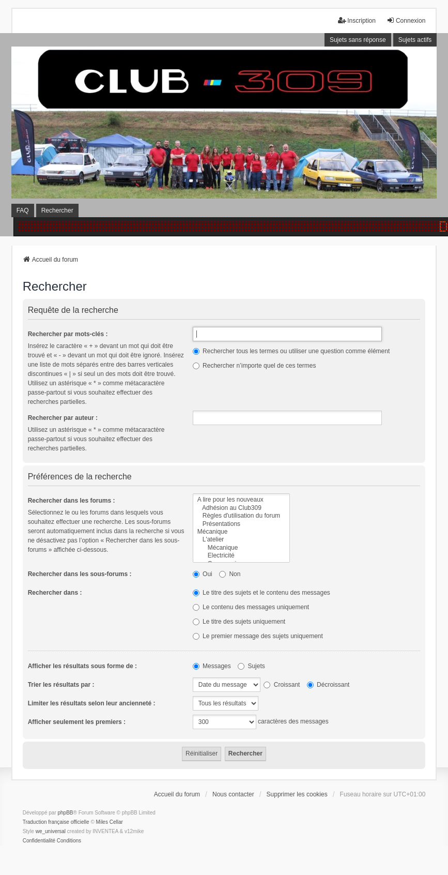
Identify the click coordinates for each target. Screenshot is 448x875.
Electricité (241, 556)
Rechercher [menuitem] (57, 210)
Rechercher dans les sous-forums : (80, 574)
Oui (202, 574)
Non (229, 574)
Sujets (251, 666)
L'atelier (241, 540)
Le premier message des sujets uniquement (258, 636)
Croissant (282, 684)
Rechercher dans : (55, 592)
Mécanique (241, 532)
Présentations (241, 524)
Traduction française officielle (56, 822)
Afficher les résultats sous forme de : (82, 666)
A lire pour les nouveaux (241, 500)
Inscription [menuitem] (357, 20)
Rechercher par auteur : (63, 417)
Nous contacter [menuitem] (233, 794)
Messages (212, 666)
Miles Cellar (109, 822)
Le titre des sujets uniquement (239, 621)
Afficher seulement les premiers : (77, 722)
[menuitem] (39, 841)
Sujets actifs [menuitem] (415, 39)
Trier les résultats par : (61, 684)
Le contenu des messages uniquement (251, 607)
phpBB (65, 813)
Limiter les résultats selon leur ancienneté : (92, 703)
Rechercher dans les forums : (71, 500)
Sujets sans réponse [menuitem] (358, 39)
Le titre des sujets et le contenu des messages (261, 592)
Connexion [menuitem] (406, 20)
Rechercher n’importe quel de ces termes (254, 365)
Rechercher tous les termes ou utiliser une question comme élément (291, 351)
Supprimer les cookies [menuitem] (297, 794)
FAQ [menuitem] (23, 210)
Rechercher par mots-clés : (68, 334)
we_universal (51, 831)
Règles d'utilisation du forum (241, 516)
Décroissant (328, 684)
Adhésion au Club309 (241, 508)
